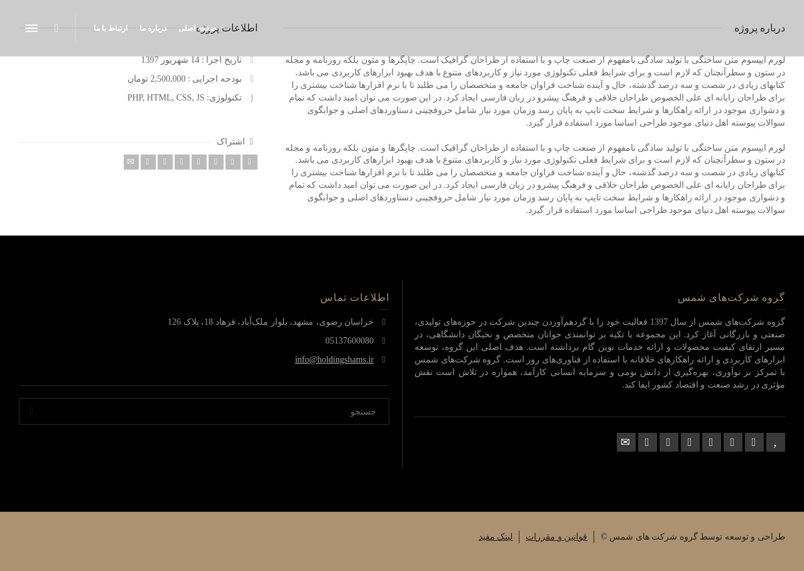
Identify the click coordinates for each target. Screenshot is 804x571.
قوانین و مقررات (556, 536)
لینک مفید (496, 536)
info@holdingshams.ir (334, 359)
